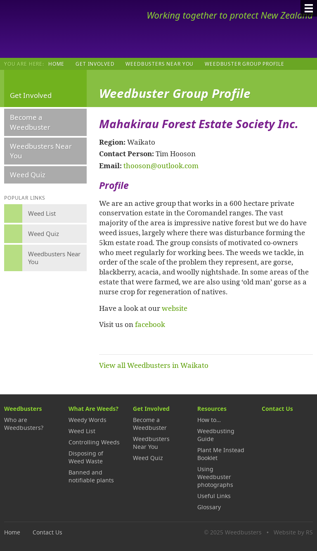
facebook (150, 324)
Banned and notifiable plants (91, 476)
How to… (209, 420)
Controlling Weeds (94, 442)
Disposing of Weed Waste (86, 457)
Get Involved (95, 63)
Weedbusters (65, 29)
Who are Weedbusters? (23, 424)
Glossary (209, 507)
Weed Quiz (27, 174)
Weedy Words (87, 420)
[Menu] (308, 8)
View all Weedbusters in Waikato (153, 365)
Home (56, 63)
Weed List (82, 431)
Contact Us (277, 409)
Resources (212, 409)
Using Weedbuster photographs (215, 477)
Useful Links (214, 496)
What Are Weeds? (93, 409)
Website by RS (293, 532)
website (174, 307)
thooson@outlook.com (161, 165)
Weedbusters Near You (159, 63)
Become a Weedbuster (30, 122)
